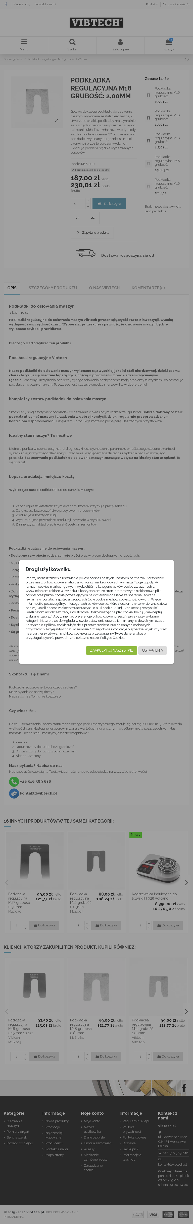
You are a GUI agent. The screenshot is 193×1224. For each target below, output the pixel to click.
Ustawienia (152, 650)
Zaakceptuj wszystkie (111, 650)
